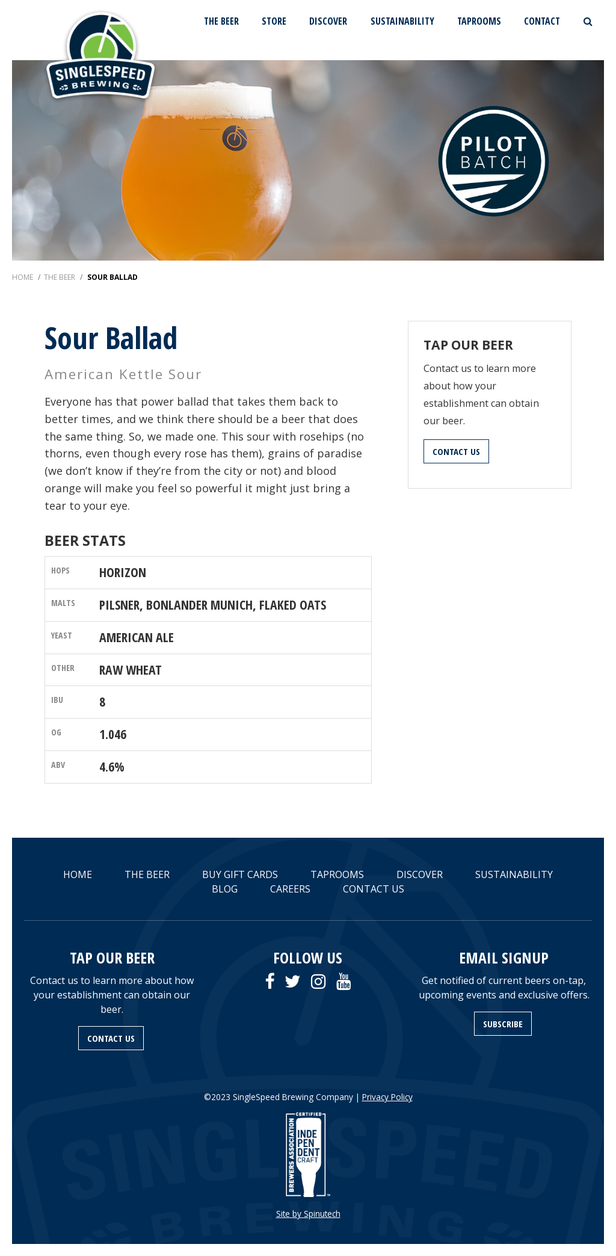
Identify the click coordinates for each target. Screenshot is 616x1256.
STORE (274, 21)
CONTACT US (456, 451)
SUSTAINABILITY (402, 21)
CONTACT (542, 21)
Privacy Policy (387, 1097)
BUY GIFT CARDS (240, 874)
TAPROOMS (479, 21)
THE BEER (221, 21)
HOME (77, 874)
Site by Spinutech (308, 1213)
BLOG (225, 889)
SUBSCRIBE (503, 1024)
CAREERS (290, 889)
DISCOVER (328, 21)
